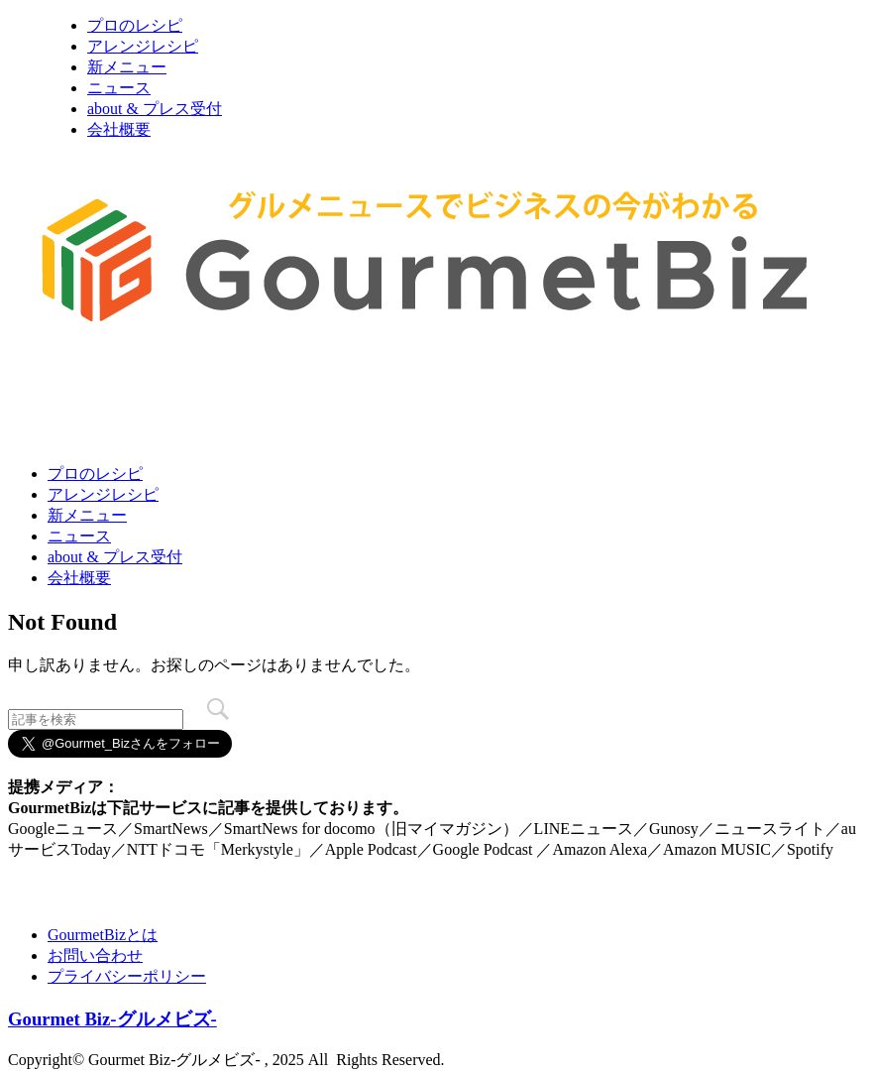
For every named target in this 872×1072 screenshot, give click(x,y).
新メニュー (126, 67)
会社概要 (119, 129)
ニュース (119, 87)
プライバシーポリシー (127, 976)
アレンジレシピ (142, 46)
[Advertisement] (368, 399)
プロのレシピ (134, 25)
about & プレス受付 (154, 108)
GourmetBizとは (103, 934)
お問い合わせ (95, 955)
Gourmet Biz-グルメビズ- (112, 1019)
